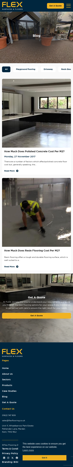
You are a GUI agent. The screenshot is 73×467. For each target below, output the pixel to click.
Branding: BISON (12, 462)
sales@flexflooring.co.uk (13, 420)
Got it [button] (44, 458)
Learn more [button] (28, 450)
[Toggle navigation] (68, 6)
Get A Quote (55, 6)
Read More (9, 171)
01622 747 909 (9, 415)
